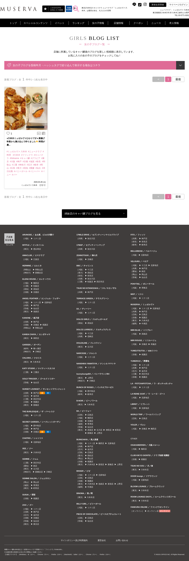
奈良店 (90, 276)
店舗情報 (118, 23)
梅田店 (36, 283)
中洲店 (90, 487)
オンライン (164, 511)
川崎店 (38, 352)
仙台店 (36, 308)
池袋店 (36, 311)
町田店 (36, 488)
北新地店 (48, 302)
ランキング (78, 23)
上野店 (90, 378)
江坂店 (36, 259)
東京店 (36, 524)
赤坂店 (90, 430)
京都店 (36, 292)
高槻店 (144, 334)
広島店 (90, 415)
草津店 (36, 485)
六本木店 (36, 362)
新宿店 (101, 464)
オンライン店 (153, 511)
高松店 (90, 273)
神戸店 (36, 305)
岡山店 (36, 482)
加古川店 (91, 238)
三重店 (36, 372)
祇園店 (45, 325)
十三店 (90, 270)
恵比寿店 (37, 249)
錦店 (35, 466)
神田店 (36, 338)
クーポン (138, 23)
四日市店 (37, 399)
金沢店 (36, 396)
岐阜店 (90, 394)
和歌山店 (39, 270)
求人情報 (174, 23)
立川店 (36, 469)
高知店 (36, 289)
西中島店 (37, 426)
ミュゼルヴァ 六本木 (29, 185)
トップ (13, 23)
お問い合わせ (122, 540)
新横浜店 (39, 273)
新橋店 (36, 405)
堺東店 (144, 288)
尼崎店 (90, 336)
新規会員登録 (158, 4)
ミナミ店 (37, 238)
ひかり (42, 185)
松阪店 (36, 286)
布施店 (153, 344)
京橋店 (90, 259)
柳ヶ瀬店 (37, 348)
